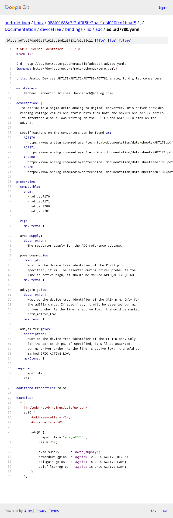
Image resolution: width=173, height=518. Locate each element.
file (100, 41)
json (164, 510)
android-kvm (17, 22)
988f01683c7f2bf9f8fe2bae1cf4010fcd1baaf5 (92, 22)
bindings (74, 29)
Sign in (163, 7)
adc (98, 29)
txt (153, 510)
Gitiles (28, 510)
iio (88, 29)
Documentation (20, 29)
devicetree (50, 29)
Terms (54, 510)
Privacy (40, 510)
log (112, 41)
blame (125, 41)
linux (39, 22)
